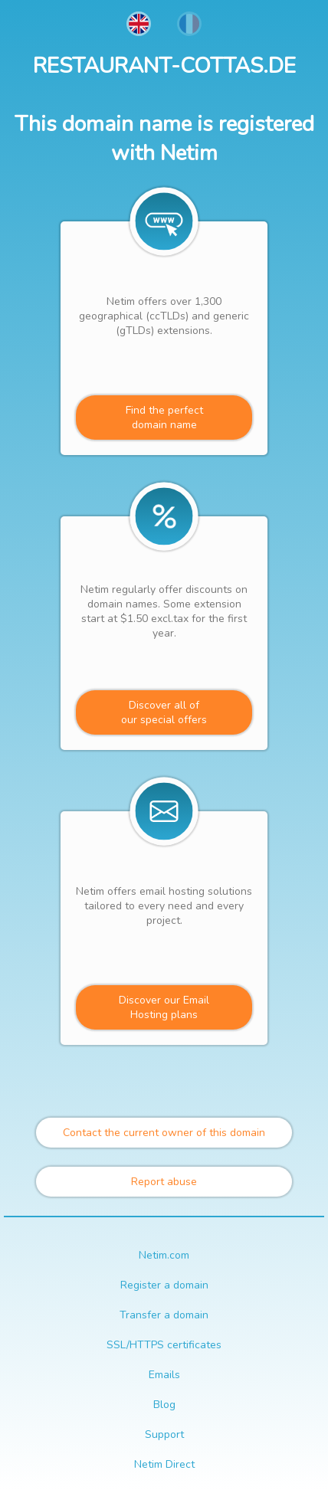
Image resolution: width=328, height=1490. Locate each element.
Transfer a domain (164, 1315)
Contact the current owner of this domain (164, 1132)
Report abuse (164, 1181)
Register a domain (164, 1285)
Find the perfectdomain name (164, 417)
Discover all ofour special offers (164, 712)
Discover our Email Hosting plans (164, 1007)
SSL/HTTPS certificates (164, 1345)
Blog (164, 1404)
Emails (164, 1374)
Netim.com (164, 1255)
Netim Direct (164, 1464)
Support (164, 1434)
